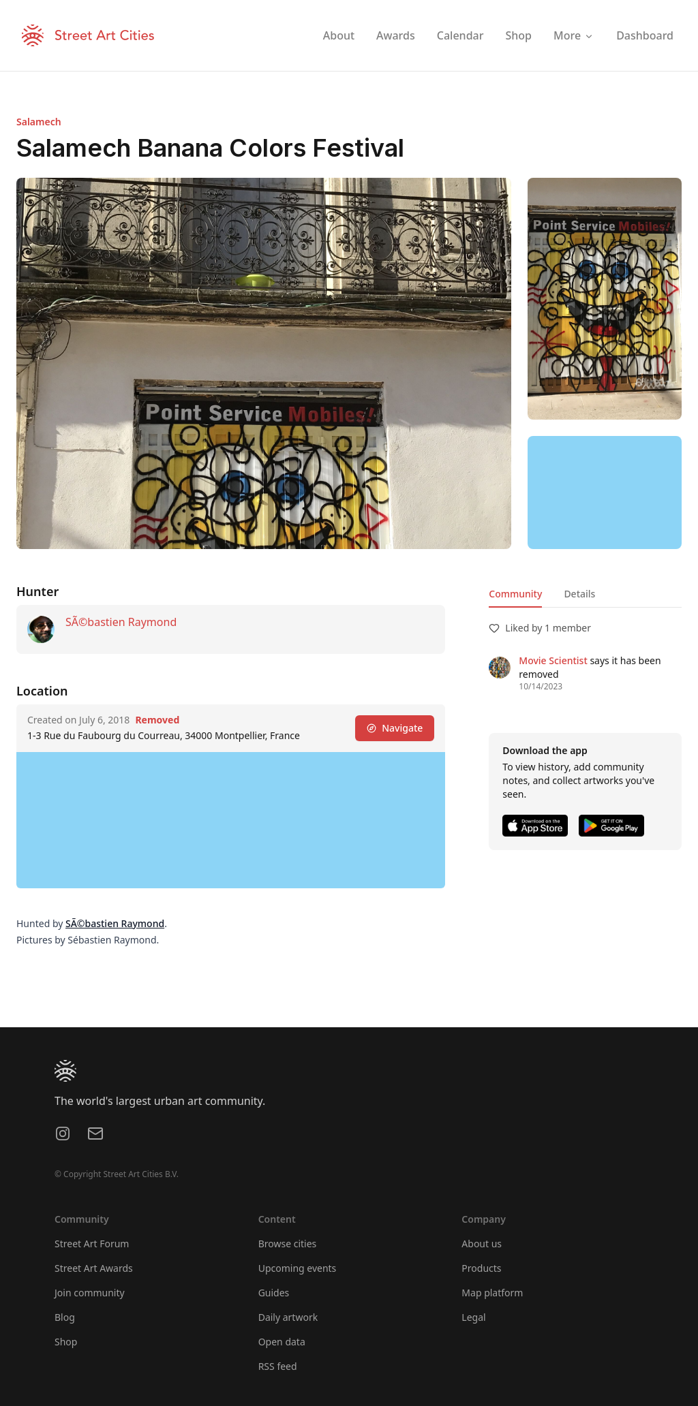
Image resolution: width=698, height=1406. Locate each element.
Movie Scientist (553, 660)
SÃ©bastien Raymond (121, 621)
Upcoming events (297, 1268)
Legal (473, 1317)
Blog (65, 1317)
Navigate (395, 727)
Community (515, 593)
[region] (605, 492)
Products (481, 1268)
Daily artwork (288, 1317)
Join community (90, 1292)
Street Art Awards (94, 1268)
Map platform (492, 1292)
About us (481, 1243)
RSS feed (277, 1366)
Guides (274, 1292)
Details (579, 593)
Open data (281, 1341)
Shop (66, 1341)
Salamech (38, 121)
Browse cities (287, 1243)
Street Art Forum (92, 1243)
